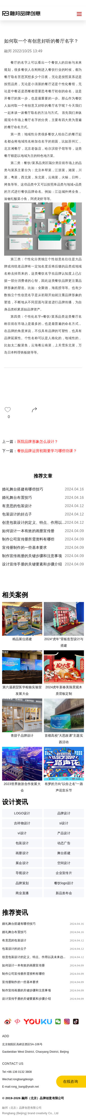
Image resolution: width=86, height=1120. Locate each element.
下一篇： (39, 451)
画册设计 (22, 853)
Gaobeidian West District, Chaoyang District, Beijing (35, 1051)
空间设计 (63, 863)
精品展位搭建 (22, 639)
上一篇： (30, 442)
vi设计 (22, 833)
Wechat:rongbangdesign (17, 1079)
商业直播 (22, 893)
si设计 (63, 823)
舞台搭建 (63, 853)
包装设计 (22, 843)
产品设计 (63, 833)
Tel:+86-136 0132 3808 (17, 1071)
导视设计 (22, 873)
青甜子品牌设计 (22, 735)
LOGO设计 (22, 813)
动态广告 (63, 843)
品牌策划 (22, 883)
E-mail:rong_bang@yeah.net (20, 1086)
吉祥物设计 (22, 823)
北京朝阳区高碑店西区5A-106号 (22, 1044)
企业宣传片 (64, 873)
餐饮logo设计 (64, 883)
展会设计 (22, 863)
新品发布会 (64, 893)
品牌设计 (63, 813)
